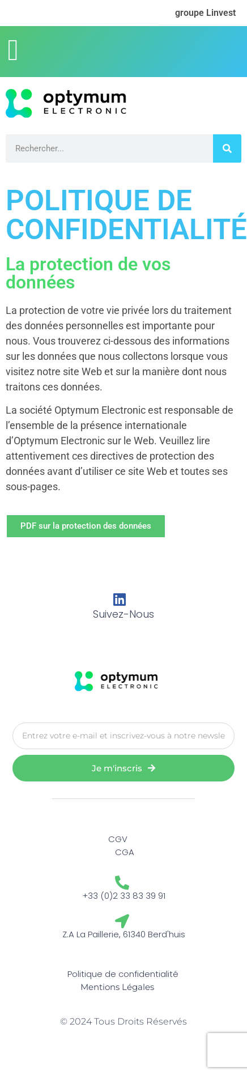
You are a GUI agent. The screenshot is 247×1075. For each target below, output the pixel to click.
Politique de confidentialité (122, 974)
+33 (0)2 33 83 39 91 (123, 896)
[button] (13, 50)
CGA (124, 852)
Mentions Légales (117, 986)
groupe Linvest (205, 12)
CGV (117, 839)
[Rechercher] (227, 148)
